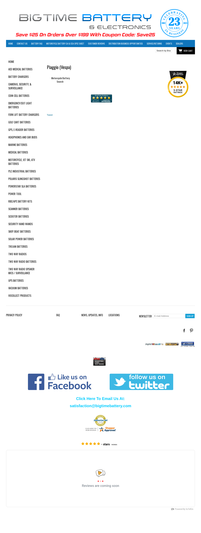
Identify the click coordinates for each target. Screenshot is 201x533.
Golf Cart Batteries (19, 122)
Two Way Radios (17, 254)
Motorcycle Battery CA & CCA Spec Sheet (65, 43)
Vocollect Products (19, 296)
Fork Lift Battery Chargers (23, 115)
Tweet (50, 115)
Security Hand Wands (20, 224)
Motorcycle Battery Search (60, 79)
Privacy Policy (14, 315)
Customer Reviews (96, 43)
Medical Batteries (18, 152)
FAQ (58, 315)
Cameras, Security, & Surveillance (19, 86)
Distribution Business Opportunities (126, 43)
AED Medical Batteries (20, 69)
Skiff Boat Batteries (19, 231)
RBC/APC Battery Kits (20, 201)
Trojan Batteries (17, 247)
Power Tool (14, 194)
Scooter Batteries (18, 216)
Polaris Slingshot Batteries (24, 179)
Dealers (179, 43)
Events (169, 43)
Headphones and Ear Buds (22, 137)
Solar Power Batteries (21, 239)
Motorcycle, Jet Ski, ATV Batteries (21, 162)
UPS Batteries (16, 281)
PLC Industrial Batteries (22, 171)
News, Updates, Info (92, 315)
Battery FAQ (36, 43)
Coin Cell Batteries (18, 96)
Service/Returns (154, 43)
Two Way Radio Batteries (22, 262)
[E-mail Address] (169, 316)
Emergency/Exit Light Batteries (20, 105)
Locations (114, 315)
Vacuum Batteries (18, 288)
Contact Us (22, 43)
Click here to (18, 50)
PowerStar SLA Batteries (22, 186)
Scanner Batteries (18, 209)
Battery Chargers (18, 77)
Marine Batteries (17, 145)
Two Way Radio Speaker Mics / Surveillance (21, 271)
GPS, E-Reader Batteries (21, 130)
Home (10, 43)
